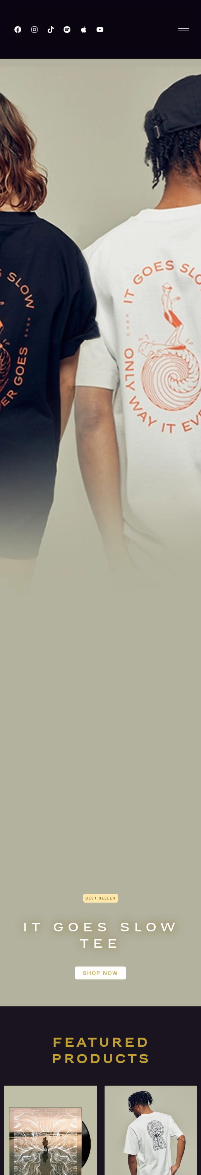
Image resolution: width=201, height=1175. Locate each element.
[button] (100, 898)
